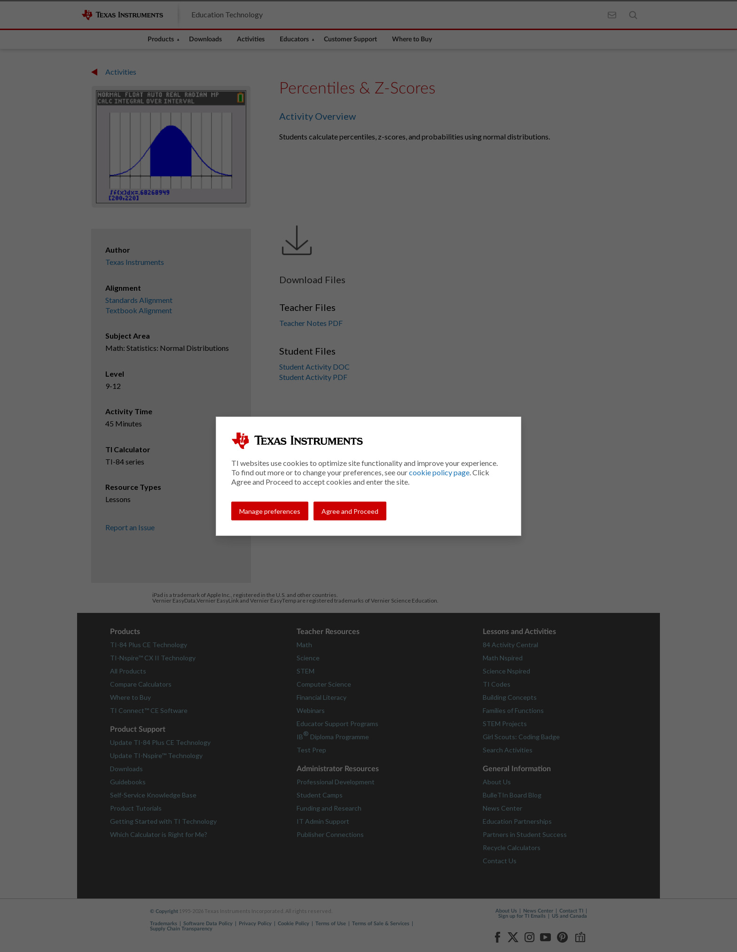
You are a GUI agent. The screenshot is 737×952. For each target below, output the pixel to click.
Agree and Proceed (349, 511)
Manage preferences (269, 511)
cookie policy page (439, 472)
